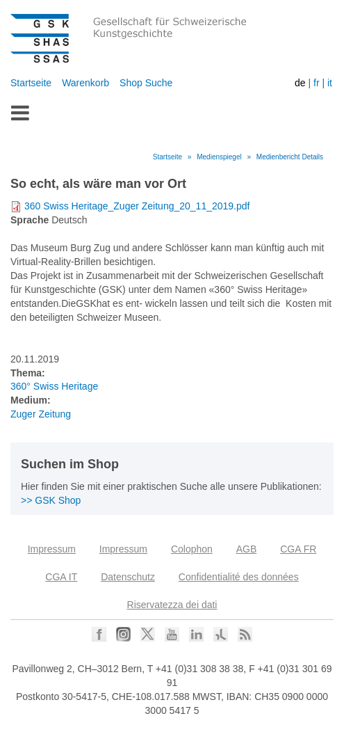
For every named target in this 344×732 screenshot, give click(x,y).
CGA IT (61, 576)
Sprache (29, 219)
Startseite (30, 82)
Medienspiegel (219, 157)
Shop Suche (146, 82)
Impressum (52, 549)
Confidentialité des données (239, 576)
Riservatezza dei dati (172, 604)
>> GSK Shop (51, 500)
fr (316, 82)
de (300, 82)
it (329, 82)
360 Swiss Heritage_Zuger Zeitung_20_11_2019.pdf (137, 206)
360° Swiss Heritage (54, 386)
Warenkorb (85, 82)
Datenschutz (128, 576)
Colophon (192, 549)
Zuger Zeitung (40, 414)
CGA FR (298, 549)
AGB (246, 549)
